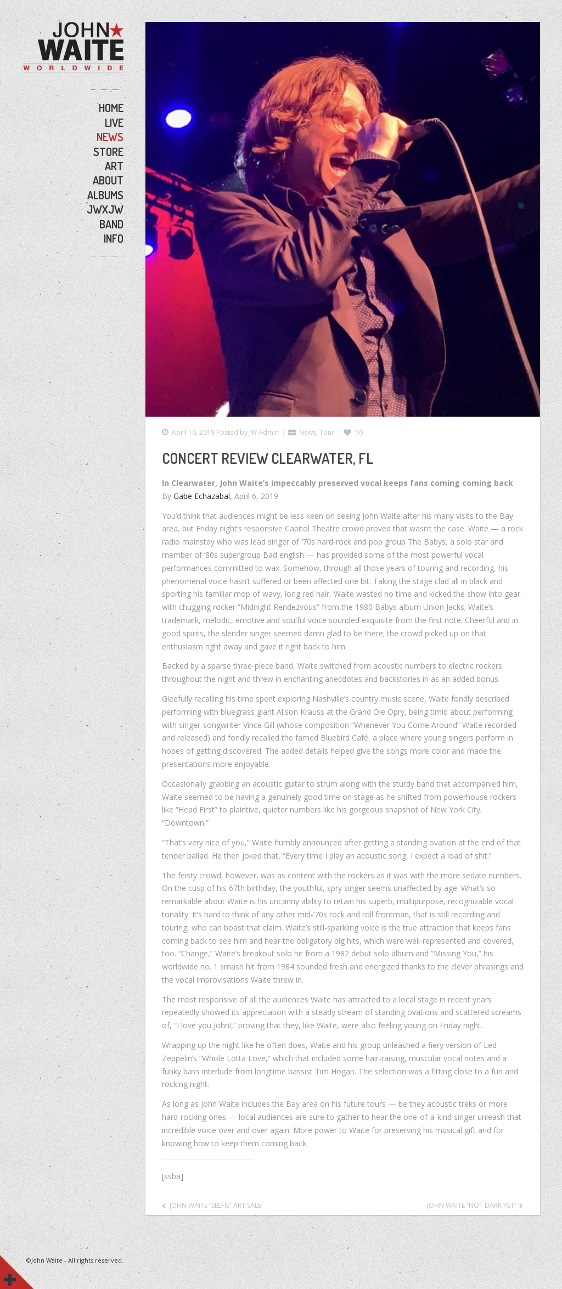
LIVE (114, 122)
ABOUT (108, 180)
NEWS (110, 137)
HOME (111, 107)
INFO (113, 238)
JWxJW (105, 209)
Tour (326, 432)
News (307, 432)
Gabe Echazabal (201, 496)
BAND (111, 224)
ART (114, 166)
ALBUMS (105, 195)
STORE (108, 151)
